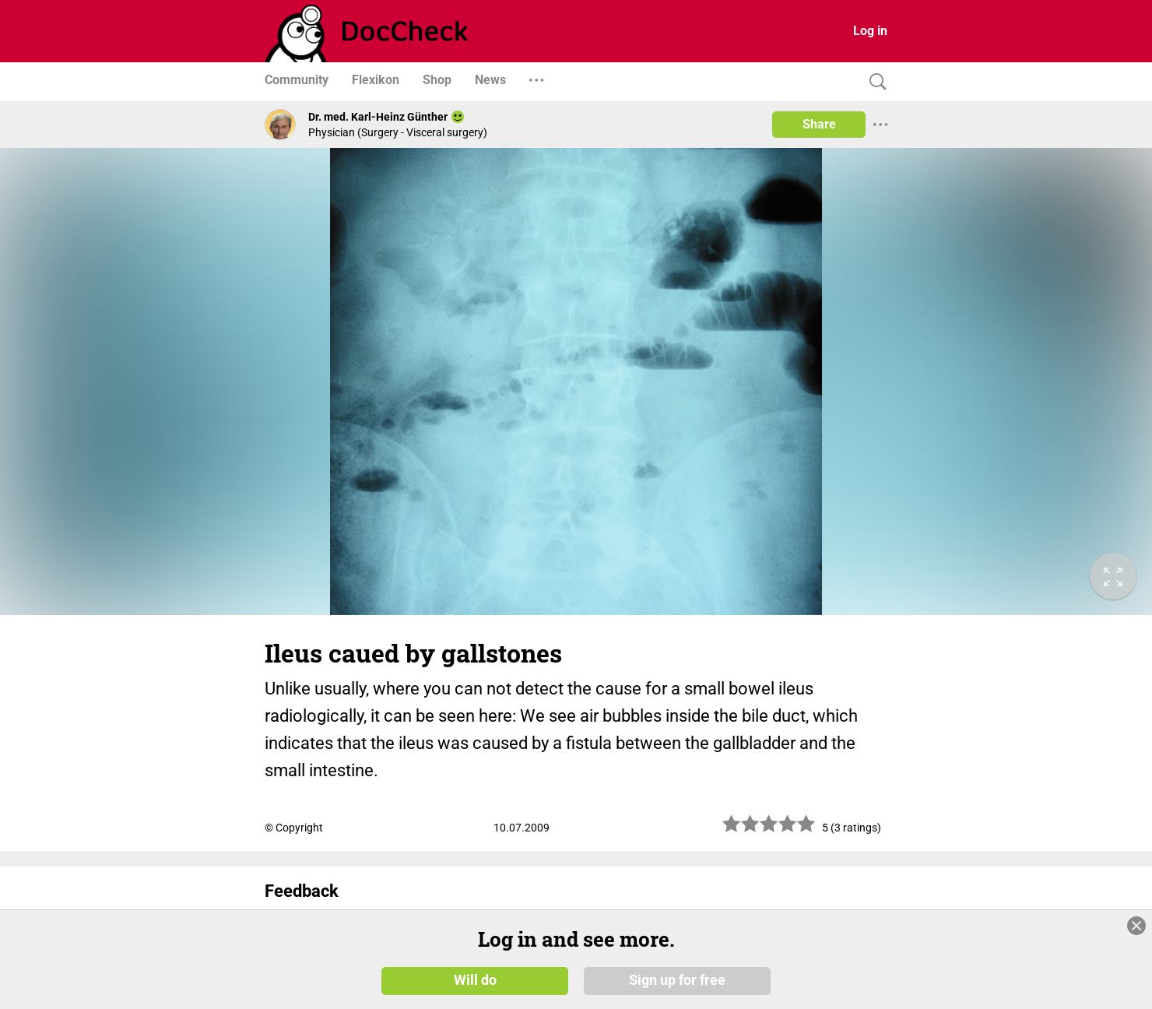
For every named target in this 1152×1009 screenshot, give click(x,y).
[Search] (874, 82)
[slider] (769, 829)
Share (819, 124)
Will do (475, 979)
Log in (870, 30)
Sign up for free (677, 979)
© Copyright (294, 827)
